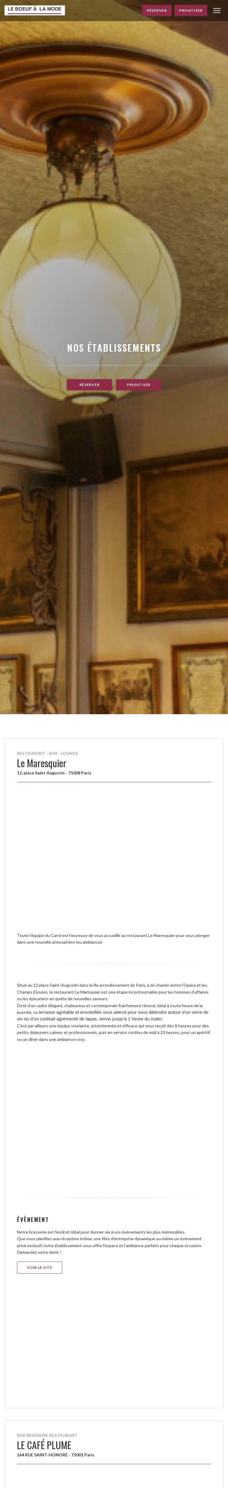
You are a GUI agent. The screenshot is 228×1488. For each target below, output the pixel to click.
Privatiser (191, 10)
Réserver (157, 10)
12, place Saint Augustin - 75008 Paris (54, 772)
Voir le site (39, 1267)
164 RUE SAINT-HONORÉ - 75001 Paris (56, 1454)
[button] (216, 10)
